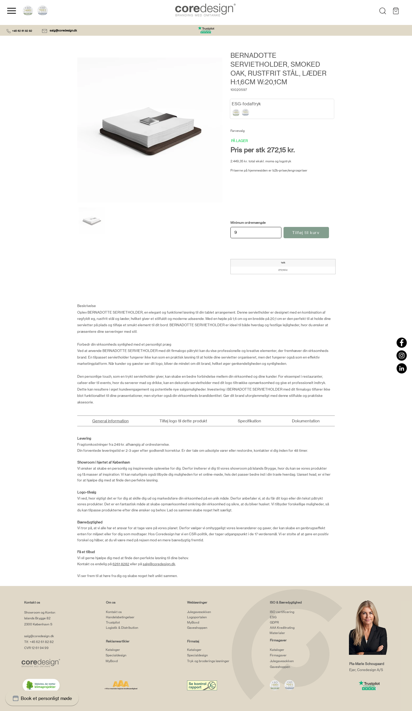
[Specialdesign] (126, 655)
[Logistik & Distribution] (126, 627)
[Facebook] (401, 343)
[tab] (110, 421)
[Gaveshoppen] (208, 627)
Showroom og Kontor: (40, 612)
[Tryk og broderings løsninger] (215, 660)
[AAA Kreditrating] (290, 627)
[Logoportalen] (208, 617)
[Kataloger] (126, 649)
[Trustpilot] (126, 622)
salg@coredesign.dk (64, 30)
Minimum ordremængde (248, 222)
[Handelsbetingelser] (126, 617)
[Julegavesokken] (208, 612)
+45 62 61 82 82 (22, 30)
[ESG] (290, 617)
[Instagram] (401, 355)
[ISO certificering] (290, 612)
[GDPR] (290, 622)
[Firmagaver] (290, 655)
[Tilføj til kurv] (306, 232)
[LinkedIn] (401, 368)
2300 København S (38, 624)
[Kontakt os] (126, 612)
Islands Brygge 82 (37, 618)
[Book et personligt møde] (42, 698)
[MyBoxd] (126, 660)
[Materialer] (290, 633)
